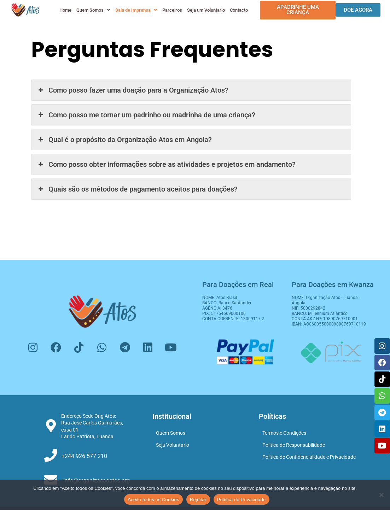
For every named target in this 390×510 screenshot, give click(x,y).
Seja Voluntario (172, 445)
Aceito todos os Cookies (153, 499)
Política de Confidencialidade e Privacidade (309, 457)
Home (65, 10)
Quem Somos (93, 10)
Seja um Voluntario (205, 10)
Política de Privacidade (241, 499)
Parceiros (171, 10)
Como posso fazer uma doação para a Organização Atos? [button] (132, 90)
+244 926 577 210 (84, 456)
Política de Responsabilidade (293, 445)
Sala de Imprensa (136, 10)
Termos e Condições (284, 433)
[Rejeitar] (381, 494)
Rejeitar (198, 499)
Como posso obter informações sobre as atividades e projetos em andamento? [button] (166, 164)
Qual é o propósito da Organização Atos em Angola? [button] (124, 140)
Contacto (238, 10)
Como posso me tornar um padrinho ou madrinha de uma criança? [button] (146, 115)
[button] (92, 10)
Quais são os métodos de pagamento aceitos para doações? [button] (137, 189)
